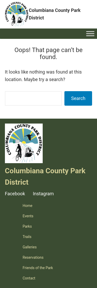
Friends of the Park (38, 268)
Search (78, 98)
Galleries (30, 247)
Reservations (33, 257)
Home (28, 206)
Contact (29, 278)
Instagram (43, 193)
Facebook (15, 193)
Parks (27, 226)
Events (28, 216)
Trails (27, 237)
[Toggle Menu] (90, 33)
